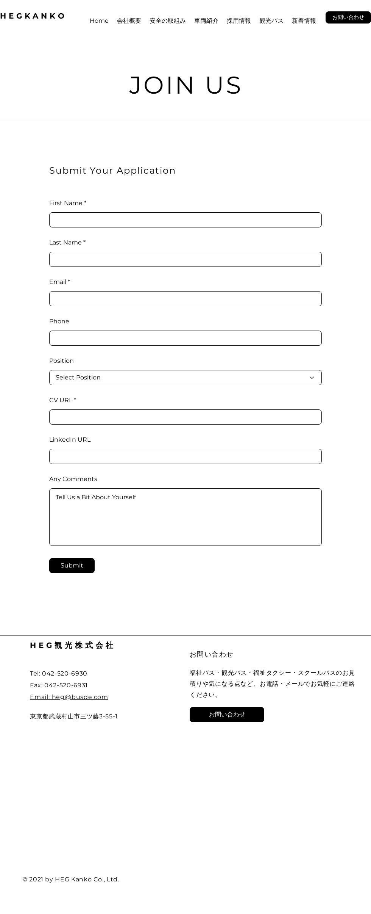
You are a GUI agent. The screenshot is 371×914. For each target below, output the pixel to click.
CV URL (60, 400)
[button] (348, 17)
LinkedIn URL (69, 440)
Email (57, 282)
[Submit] (72, 565)
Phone (59, 321)
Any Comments (73, 479)
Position (61, 361)
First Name (66, 203)
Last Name (65, 243)
